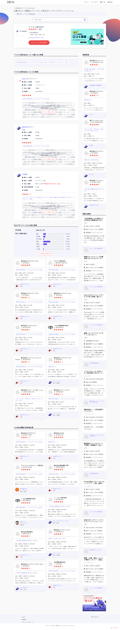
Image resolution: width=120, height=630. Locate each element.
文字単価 (38, 239)
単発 (37, 241)
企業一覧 (19, 14)
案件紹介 (110, 2)
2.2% (68, 249)
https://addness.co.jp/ (37, 37)
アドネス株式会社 (30, 14)
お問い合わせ (94, 617)
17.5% (68, 244)
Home (23, 617)
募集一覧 (102, 2)
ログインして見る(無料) (39, 42)
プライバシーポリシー (28, 622)
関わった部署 (28, 85)
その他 (38, 249)
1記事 (37, 246)
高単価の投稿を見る (46, 253)
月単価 (38, 236)
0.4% (68, 246)
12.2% (68, 234)
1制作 (37, 244)
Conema (10, 2)
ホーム (86, 2)
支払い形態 (27, 88)
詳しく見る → (115, 627)
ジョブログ (94, 2)
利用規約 (24, 619)
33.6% (68, 241)
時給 (37, 234)
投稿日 (26, 91)
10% (68, 236)
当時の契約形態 (28, 187)
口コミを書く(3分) (49, 112)
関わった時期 (28, 82)
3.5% (68, 239)
